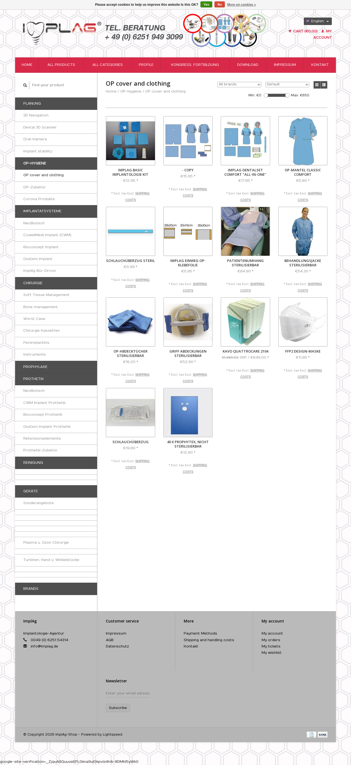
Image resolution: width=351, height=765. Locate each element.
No (219, 5)
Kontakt (320, 65)
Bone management (40, 307)
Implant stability (37, 151)
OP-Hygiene (34, 163)
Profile (146, 65)
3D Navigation (36, 115)
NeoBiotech (34, 223)
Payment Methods (200, 633)
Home (27, 65)
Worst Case (34, 319)
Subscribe (118, 708)
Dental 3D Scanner (40, 127)
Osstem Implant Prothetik (46, 427)
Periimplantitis (36, 342)
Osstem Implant (37, 259)
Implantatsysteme (42, 211)
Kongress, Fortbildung (195, 65)
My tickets (271, 646)
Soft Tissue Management (46, 295)
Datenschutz (117, 646)
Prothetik (33, 379)
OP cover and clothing (43, 175)
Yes (206, 5)
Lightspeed (112, 734)
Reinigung (33, 462)
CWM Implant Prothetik (44, 403)
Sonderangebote (38, 503)
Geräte (30, 491)
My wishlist (272, 652)
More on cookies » (241, 5)
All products (61, 65)
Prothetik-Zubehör (40, 450)
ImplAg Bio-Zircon (39, 271)
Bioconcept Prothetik (42, 414)
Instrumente (34, 354)
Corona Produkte (39, 199)
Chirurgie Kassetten (41, 330)
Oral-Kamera (35, 139)
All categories (107, 65)
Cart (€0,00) (303, 31)
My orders (271, 640)
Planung (32, 103)
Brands (30, 589)
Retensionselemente (42, 438)
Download (247, 65)
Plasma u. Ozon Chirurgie (46, 542)
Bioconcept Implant (41, 247)
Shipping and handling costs (209, 640)
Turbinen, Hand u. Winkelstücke (51, 560)
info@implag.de (44, 646)
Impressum (285, 65)
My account (272, 633)
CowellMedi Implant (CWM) (47, 235)
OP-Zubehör (34, 187)
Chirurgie (33, 283)
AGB (110, 640)
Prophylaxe (35, 367)
